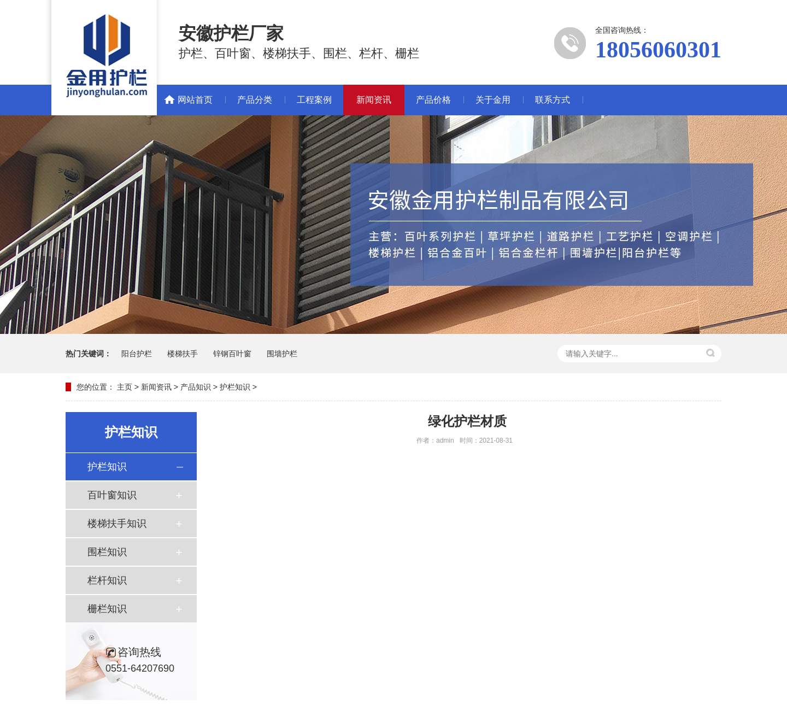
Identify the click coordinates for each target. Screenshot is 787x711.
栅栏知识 (107, 608)
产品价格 (433, 99)
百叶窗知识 (112, 495)
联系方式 (552, 99)
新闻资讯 (373, 99)
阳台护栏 (136, 353)
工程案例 (314, 99)
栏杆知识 (107, 580)
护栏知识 (235, 387)
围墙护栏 (282, 353)
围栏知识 (107, 552)
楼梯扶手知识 (116, 523)
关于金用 (492, 99)
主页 (124, 387)
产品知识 (195, 387)
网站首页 (195, 99)
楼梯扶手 (182, 353)
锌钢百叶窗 (232, 353)
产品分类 (254, 99)
